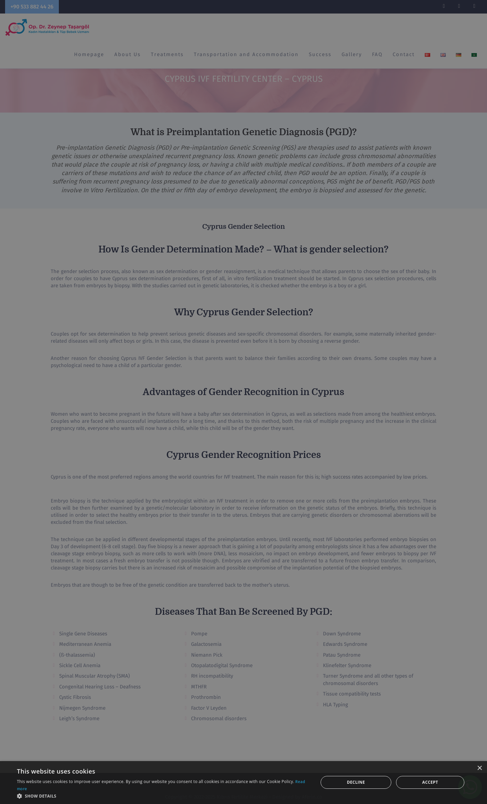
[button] (163, 796)
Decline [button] (356, 782)
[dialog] (243, 402)
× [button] (479, 768)
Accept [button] (430, 782)
